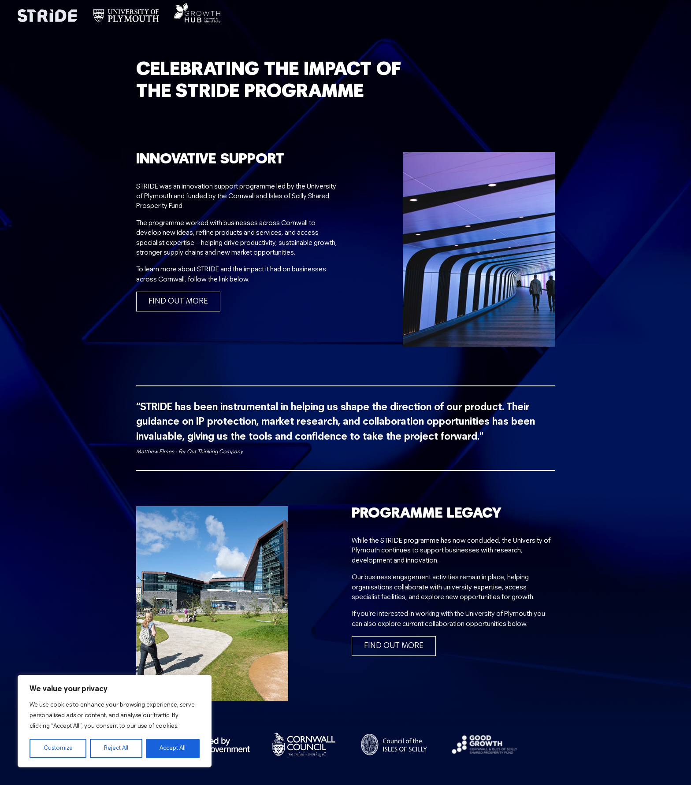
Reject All (116, 748)
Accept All (173, 748)
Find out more (178, 301)
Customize (58, 748)
